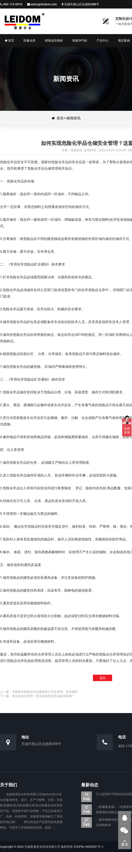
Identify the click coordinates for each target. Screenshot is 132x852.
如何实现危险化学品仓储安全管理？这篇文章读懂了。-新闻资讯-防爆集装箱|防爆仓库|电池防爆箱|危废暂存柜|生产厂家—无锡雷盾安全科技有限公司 (48, 21)
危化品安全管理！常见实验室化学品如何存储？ (43, 696)
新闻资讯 (74, 118)
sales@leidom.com (44, 4)
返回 (103, 678)
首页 (60, 118)
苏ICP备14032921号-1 (88, 846)
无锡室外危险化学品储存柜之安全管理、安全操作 (45, 691)
